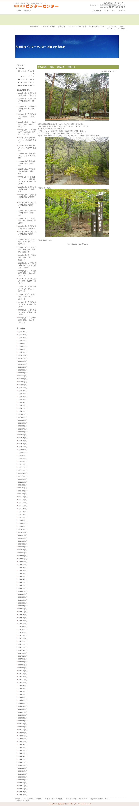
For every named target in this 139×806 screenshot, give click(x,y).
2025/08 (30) (22, 355)
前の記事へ (72, 244)
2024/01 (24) (22, 411)
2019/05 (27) (22, 576)
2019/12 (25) (22, 556)
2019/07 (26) (22, 570)
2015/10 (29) (22, 703)
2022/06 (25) (22, 467)
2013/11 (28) (22, 771)
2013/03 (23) (22, 795)
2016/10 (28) (22, 668)
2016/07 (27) (22, 677)
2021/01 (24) (22, 517)
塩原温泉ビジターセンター (114, 3)
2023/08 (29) (22, 426)
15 (31, 79)
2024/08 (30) (22, 390)
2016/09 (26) (22, 671)
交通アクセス (110, 10)
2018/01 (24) (22, 624)
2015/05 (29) (22, 718)
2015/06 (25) (22, 715)
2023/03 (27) (22, 441)
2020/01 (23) (22, 553)
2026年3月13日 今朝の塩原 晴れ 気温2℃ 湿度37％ (27, 304)
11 (21, 79)
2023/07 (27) (22, 429)
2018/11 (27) (22, 594)
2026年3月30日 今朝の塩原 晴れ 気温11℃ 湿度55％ (27, 189)
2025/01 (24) (22, 376)
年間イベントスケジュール (76, 799)
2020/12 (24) (22, 520)
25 (21, 85)
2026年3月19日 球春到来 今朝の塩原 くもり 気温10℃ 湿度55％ (27, 265)
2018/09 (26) (22, 600)
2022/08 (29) (22, 461)
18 (21, 82)
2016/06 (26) (22, 680)
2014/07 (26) (22, 747)
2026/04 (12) (22, 331)
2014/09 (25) (22, 742)
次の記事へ (83, 244)
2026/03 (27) (22, 335)
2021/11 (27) (22, 488)
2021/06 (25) (22, 503)
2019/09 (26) (22, 564)
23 (33, 82)
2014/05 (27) (22, 753)
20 (26, 82)
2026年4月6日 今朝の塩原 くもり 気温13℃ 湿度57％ (27, 140)
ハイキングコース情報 (54, 799)
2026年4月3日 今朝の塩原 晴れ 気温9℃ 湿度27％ (26, 163)
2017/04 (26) (22, 650)
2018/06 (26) (22, 609)
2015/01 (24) (22, 730)
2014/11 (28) (22, 736)
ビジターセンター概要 (116, 28)
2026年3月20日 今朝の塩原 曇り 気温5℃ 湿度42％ (27, 257)
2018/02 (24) (22, 621)
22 (31, 82)
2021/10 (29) (22, 491)
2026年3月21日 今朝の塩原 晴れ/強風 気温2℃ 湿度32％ (27, 249)
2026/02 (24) (22, 337)
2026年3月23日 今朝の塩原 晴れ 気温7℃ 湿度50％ (27, 234)
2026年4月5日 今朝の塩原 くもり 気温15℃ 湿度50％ (27, 148)
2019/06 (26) (22, 573)
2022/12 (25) (22, 450)
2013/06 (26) (22, 786)
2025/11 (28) (22, 346)
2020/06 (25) (22, 538)
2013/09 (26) (22, 777)
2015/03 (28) (22, 724)
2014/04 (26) (22, 756)
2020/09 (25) (22, 529)
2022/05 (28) (22, 470)
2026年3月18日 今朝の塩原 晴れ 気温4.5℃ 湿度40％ (27, 273)
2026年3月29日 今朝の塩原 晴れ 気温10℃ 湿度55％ (27, 197)
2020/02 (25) (22, 550)
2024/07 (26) (22, 393)
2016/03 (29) (22, 688)
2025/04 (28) (22, 367)
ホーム (122, 26)
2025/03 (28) (22, 370)
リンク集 (121, 10)
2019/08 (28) (22, 567)
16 (33, 79)
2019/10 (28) (22, 562)
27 (26, 85)
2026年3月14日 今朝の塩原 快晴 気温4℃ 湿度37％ (27, 296)
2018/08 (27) (22, 603)
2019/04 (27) (22, 579)
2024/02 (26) (22, 408)
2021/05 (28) (22, 506)
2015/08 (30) (22, 709)
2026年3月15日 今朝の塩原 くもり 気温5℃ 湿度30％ (27, 289)
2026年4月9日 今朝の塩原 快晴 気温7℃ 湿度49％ (27, 124)
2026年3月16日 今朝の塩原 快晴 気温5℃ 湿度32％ (27, 281)
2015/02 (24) (22, 727)
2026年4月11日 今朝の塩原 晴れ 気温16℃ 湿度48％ (27, 108)
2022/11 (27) (22, 452)
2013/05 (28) (22, 789)
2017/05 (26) (22, 647)
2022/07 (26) (22, 464)
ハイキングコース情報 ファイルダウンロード (87, 26)
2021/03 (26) (22, 511)
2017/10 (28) (22, 632)
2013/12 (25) (22, 768)
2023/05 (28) (22, 435)
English (18, 10)
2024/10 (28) (22, 385)
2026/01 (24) (22, 340)
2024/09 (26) (22, 388)
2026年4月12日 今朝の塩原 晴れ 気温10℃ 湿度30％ (27, 101)
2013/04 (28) (22, 792)
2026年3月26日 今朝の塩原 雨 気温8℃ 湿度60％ (27, 220)
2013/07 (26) (22, 783)
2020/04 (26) (22, 544)
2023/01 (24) (22, 447)
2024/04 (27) (22, 402)
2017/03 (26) (22, 653)
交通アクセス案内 (22, 800)
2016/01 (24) (22, 694)
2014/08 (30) (22, 744)
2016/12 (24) (22, 662)
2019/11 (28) (22, 559)
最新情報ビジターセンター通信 (42, 26)
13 (26, 79)
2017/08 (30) (22, 638)
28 (28, 85)
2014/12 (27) (22, 733)
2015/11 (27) (22, 700)
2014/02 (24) (22, 762)
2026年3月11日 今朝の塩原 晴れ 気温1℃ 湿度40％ (27, 320)
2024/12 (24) (22, 379)
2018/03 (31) (22, 618)
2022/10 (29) (22, 455)
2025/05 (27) (22, 364)
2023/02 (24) (22, 444)
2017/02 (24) (22, 656)
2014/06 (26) (22, 750)
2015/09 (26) (22, 706)
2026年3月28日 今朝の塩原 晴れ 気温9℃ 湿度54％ (27, 205)
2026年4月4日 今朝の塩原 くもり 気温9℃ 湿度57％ (26, 155)
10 (19, 79)
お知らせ (61, 26)
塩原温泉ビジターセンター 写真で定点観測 (40, 46)
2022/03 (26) (22, 476)
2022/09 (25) (22, 458)
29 (31, 85)
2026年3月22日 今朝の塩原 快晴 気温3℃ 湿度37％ (27, 241)
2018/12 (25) (22, 591)
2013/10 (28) (22, 774)
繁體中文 (27, 10)
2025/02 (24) (22, 373)
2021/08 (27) (22, 497)
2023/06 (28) (22, 432)
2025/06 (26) (22, 361)
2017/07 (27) (22, 641)
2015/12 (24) (22, 697)
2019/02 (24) (22, 585)
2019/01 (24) (22, 588)
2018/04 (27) (22, 615)
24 (19, 85)
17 (19, 82)
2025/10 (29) (22, 349)
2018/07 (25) (22, 606)
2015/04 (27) (22, 721)
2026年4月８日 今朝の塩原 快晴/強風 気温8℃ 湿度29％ (27, 132)
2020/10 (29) (22, 526)
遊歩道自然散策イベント (100, 799)
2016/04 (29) (22, 685)
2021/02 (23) (22, 514)
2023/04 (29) (22, 438)
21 (28, 82)
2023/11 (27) (22, 417)
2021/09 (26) (22, 494)
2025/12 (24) (22, 343)
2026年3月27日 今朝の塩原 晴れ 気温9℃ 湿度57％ (27, 212)
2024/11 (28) (22, 382)
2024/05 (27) (22, 399)
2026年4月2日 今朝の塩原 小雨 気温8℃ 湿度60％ (26, 171)
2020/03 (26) (22, 547)
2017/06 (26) (22, 644)
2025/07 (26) (22, 358)
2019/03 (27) (22, 582)
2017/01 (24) (22, 659)
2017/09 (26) (22, 635)
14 (28, 79)
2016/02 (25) (22, 691)
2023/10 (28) (22, 420)
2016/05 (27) (22, 683)
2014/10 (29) (22, 738)
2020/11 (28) (22, 523)
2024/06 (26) (22, 396)
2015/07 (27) (22, 712)
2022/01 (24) (22, 482)
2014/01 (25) (22, 765)
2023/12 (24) (22, 414)
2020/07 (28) (22, 535)
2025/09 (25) (22, 352)
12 (24, 79)
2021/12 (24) (22, 485)
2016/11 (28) (22, 665)
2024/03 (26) (22, 405)
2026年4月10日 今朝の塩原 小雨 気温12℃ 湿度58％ (27, 116)
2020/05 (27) (22, 541)
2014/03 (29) (22, 759)
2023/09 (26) (22, 423)
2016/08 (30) (22, 674)
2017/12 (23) (22, 626)
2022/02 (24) (22, 479)
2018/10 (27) (22, 597)
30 (33, 85)
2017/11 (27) (22, 629)
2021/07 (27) (22, 500)
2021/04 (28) (22, 509)
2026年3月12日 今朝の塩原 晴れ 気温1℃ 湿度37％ (27, 312)
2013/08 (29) (22, 780)
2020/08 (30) (22, 532)
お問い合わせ (96, 10)
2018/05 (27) (22, 612)
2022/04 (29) (22, 473)
